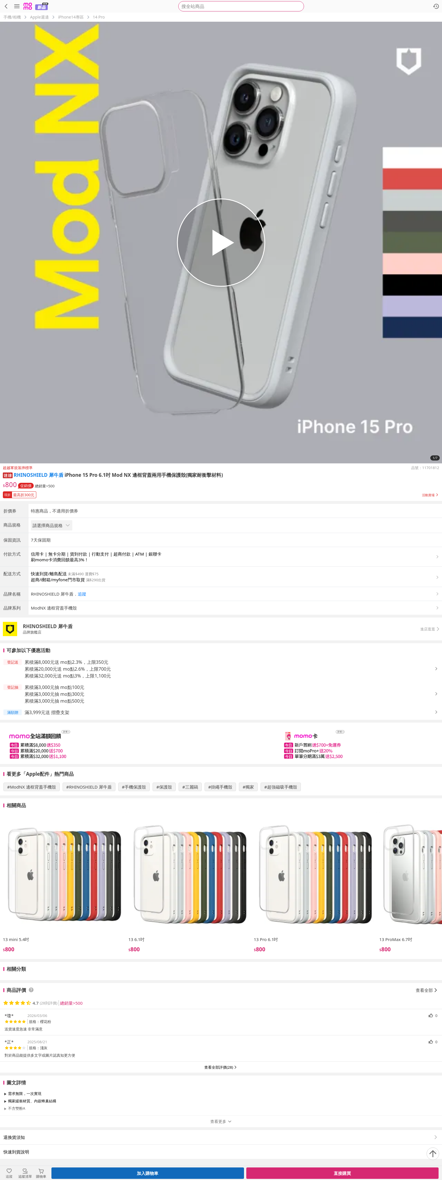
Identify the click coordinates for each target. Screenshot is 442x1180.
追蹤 (82, 594)
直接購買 (342, 1173)
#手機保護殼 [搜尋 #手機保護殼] (134, 787)
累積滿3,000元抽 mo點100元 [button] (54, 687)
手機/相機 (12, 17)
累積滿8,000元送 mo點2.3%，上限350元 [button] (66, 662)
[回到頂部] (433, 1153)
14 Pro (99, 17)
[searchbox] (241, 6)
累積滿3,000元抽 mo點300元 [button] (54, 694)
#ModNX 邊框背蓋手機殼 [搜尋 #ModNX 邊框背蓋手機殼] (31, 787)
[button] (8, 475)
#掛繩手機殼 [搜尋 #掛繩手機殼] (220, 787)
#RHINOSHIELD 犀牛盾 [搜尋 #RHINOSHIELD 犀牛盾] (89, 787)
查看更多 (221, 1121)
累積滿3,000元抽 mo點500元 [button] (54, 701)
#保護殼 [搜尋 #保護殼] (164, 787)
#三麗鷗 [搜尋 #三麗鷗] (190, 787)
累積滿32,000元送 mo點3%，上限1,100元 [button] (68, 676)
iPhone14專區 (71, 17)
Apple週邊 (39, 17)
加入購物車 (147, 1173)
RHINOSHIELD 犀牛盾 (38, 475)
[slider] (221, 743)
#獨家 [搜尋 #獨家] (248, 787)
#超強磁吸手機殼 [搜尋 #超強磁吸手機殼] (280, 787)
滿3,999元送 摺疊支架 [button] (47, 712)
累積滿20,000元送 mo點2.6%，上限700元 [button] (68, 669)
